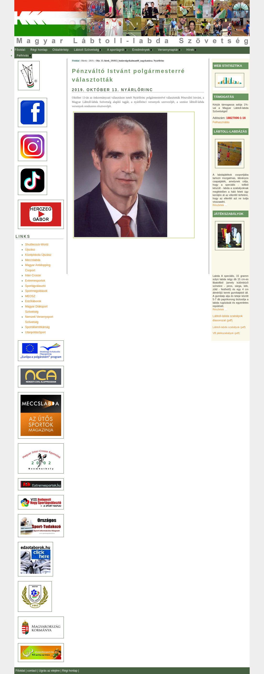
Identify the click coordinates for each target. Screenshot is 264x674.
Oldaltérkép (61, 49)
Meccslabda (32, 260)
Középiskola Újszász (38, 254)
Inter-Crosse (33, 275)
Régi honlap (38, 49)
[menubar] (109, 52)
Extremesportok (35, 280)
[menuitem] (20, 50)
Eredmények (141, 49)
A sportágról (115, 49)
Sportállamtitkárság (37, 327)
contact (32, 670)
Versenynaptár (168, 49)
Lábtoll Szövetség (86, 49)
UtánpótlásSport (35, 332)
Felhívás (23, 55)
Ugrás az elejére (50, 670)
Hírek (190, 49)
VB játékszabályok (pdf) (226, 333)
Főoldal (20, 49)
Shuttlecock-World (36, 244)
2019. (91, 60)
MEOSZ (30, 296)
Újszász (30, 249)
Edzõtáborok (33, 301)
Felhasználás (221, 122)
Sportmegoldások (36, 291)
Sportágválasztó (35, 286)
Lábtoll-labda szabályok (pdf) (229, 327)
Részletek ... (220, 205)
